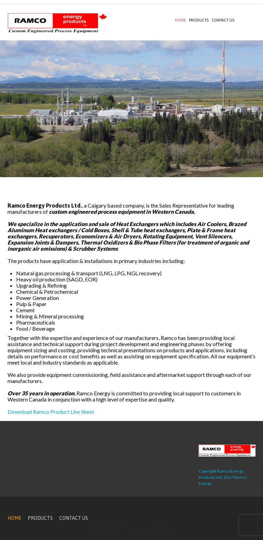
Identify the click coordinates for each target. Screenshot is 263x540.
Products (199, 20)
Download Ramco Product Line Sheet (51, 411)
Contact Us (223, 20)
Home (180, 20)
